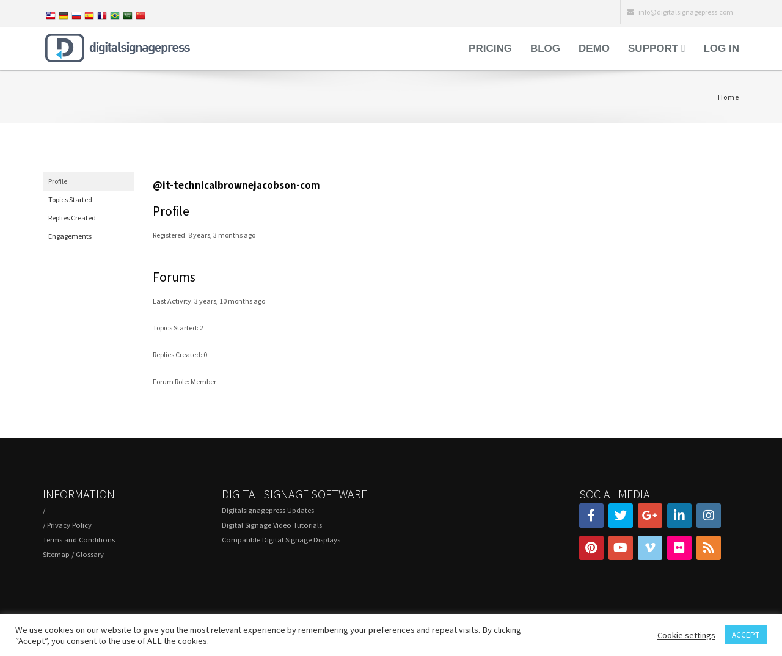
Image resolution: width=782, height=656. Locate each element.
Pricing (490, 48)
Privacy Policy (69, 525)
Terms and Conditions (79, 539)
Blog (545, 48)
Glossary (90, 554)
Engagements (70, 236)
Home (728, 96)
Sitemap (56, 554)
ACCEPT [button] (745, 635)
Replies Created (72, 217)
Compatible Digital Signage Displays (281, 539)
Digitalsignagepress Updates (268, 510)
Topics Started (70, 199)
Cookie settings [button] (686, 635)
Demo (594, 48)
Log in (721, 48)
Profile (57, 181)
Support (653, 48)
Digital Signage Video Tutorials (272, 525)
